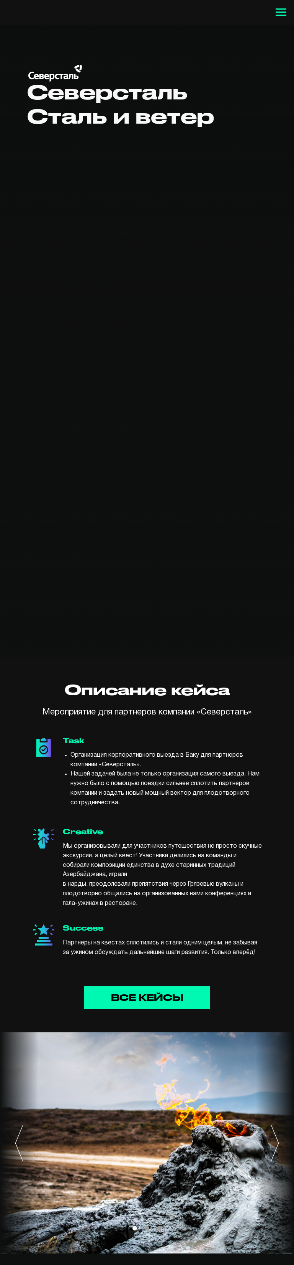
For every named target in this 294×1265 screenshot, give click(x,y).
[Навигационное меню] (281, 12)
